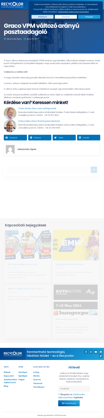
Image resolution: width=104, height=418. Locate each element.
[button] (15, 137)
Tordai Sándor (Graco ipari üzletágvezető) (37, 108)
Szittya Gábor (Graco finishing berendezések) (39, 121)
